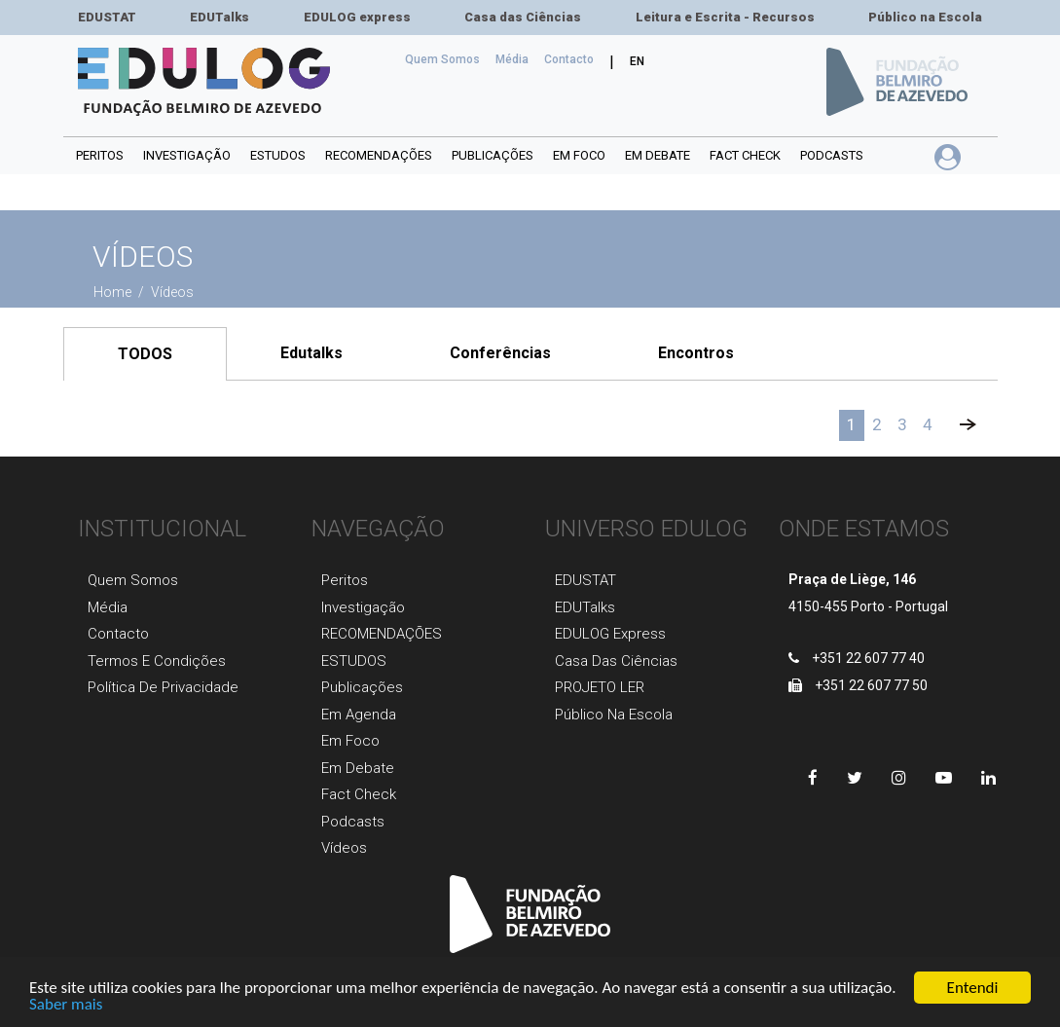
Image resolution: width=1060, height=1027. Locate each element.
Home (113, 292)
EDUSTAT (107, 17)
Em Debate (357, 768)
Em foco (579, 155)
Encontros (696, 353)
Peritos (100, 155)
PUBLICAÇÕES (492, 155)
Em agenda (358, 714)
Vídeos (344, 848)
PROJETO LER (599, 687)
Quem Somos (446, 58)
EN (637, 61)
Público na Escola (925, 17)
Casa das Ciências (522, 17)
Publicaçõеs (362, 687)
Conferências (500, 353)
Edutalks (311, 353)
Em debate (657, 155)
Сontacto (569, 59)
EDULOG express (357, 17)
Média (512, 59)
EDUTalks (219, 17)
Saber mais (65, 1014)
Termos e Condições (157, 661)
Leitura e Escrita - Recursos (725, 17)
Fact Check (745, 155)
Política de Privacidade (163, 687)
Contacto (118, 633)
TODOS (145, 354)
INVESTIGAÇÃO (187, 155)
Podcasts (831, 155)
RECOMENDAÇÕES (378, 155)
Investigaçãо (363, 607)
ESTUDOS (278, 155)
